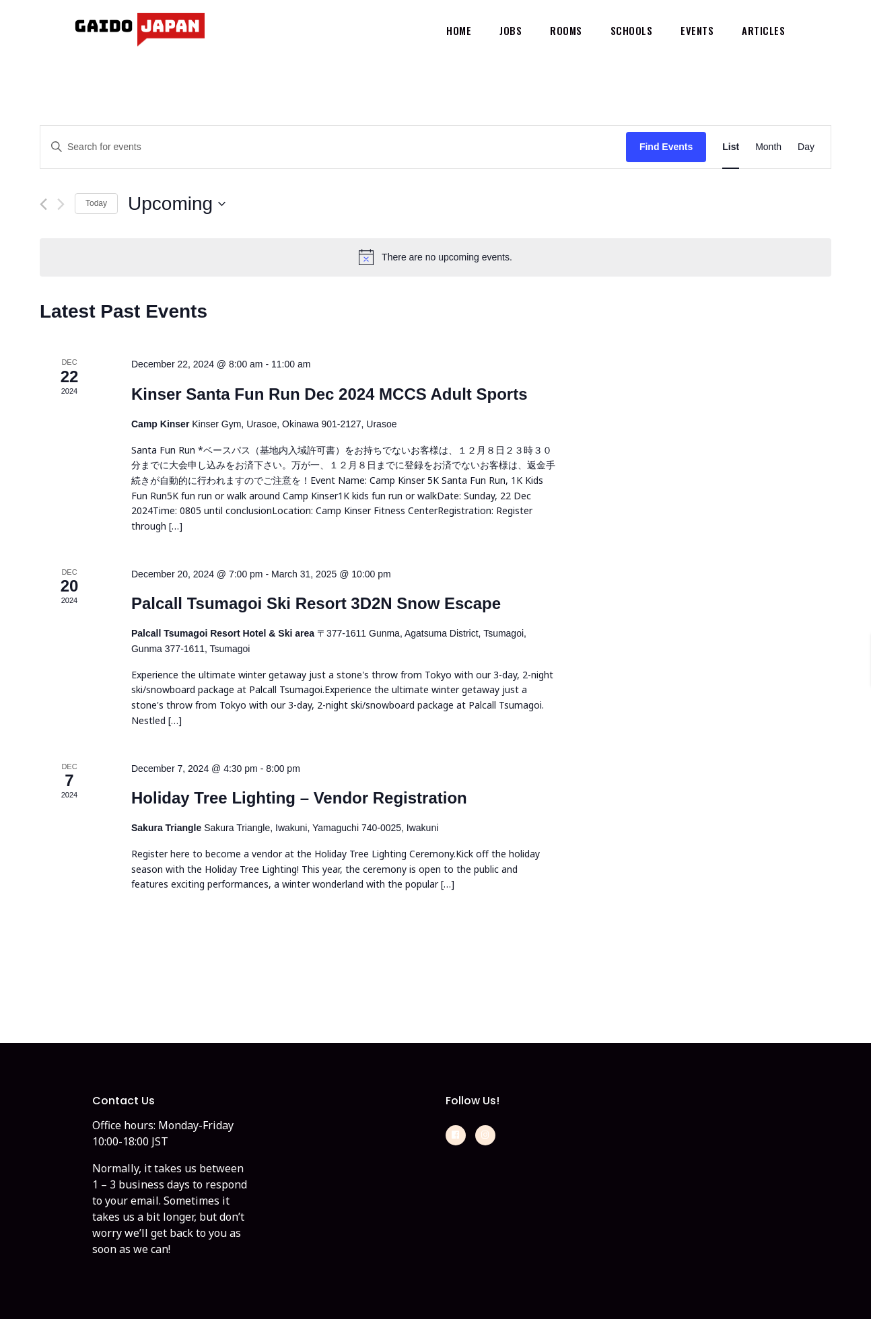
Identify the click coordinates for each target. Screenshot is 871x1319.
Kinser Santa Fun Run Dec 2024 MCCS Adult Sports (329, 394)
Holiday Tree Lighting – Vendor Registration (299, 798)
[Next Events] (61, 204)
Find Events (666, 146)
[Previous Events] (43, 204)
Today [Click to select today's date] (96, 203)
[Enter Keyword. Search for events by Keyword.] (333, 147)
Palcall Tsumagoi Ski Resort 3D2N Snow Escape (316, 603)
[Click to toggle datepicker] (176, 203)
